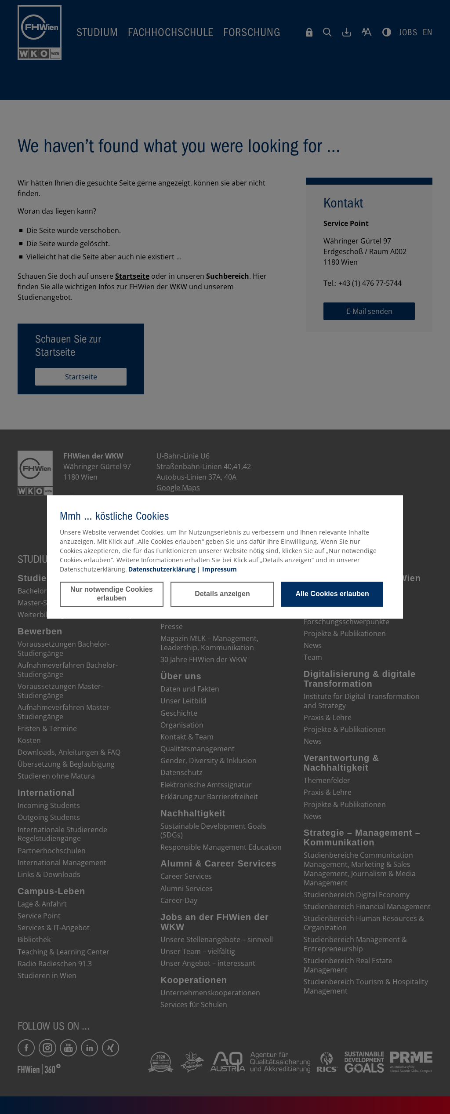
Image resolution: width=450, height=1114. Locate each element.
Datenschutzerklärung (162, 569)
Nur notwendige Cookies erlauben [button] (111, 594)
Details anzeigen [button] (222, 594)
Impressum (219, 569)
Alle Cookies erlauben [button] (332, 594)
